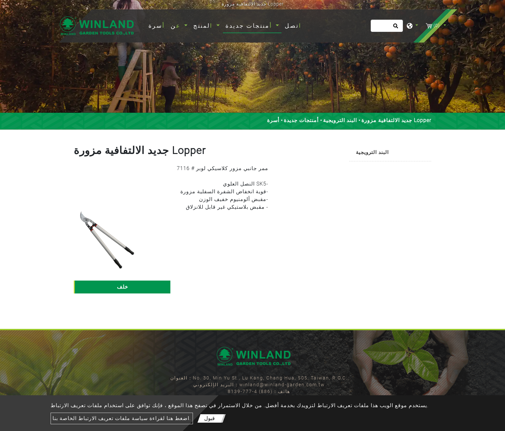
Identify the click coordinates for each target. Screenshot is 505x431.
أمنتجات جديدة (301, 120)
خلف (122, 287)
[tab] (390, 152)
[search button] (394, 28)
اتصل (293, 25)
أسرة (157, 25)
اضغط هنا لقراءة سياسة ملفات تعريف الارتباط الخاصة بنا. (121, 418)
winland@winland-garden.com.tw (282, 384)
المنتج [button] (204, 25)
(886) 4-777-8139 (250, 391)
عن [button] (177, 25)
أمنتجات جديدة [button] (249, 25)
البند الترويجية (340, 120)
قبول (209, 418)
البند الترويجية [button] (372, 152)
